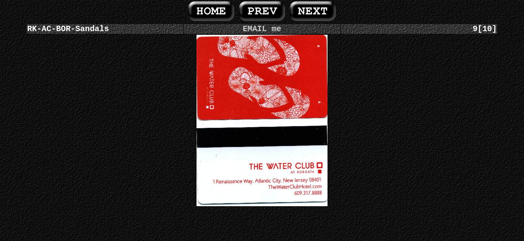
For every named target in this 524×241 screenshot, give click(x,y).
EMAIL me (262, 28)
